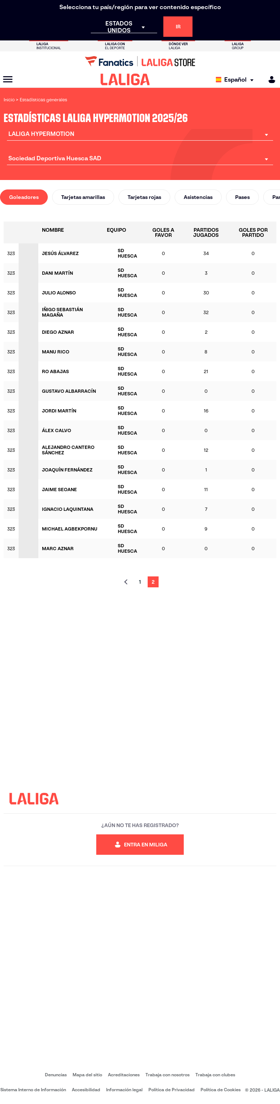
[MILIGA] (269, 79)
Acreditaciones (124, 1074)
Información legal (124, 1089)
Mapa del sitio (87, 1074)
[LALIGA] (125, 79)
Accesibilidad (86, 1089)
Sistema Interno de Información (33, 1089)
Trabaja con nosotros (167, 1074)
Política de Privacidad (171, 1089)
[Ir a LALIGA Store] (140, 61)
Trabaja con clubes (215, 1074)
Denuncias (56, 1074)
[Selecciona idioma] (236, 79)
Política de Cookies (221, 1089)
